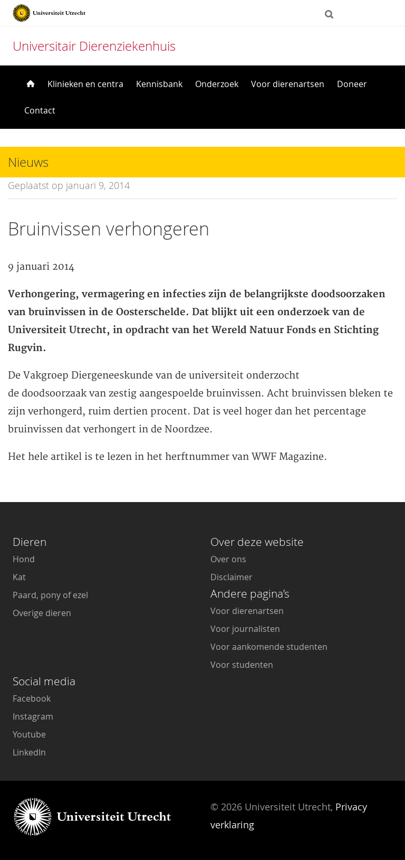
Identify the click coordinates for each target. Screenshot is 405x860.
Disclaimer (231, 577)
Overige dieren (42, 613)
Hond (24, 559)
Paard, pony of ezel (50, 595)
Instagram (33, 716)
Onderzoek (216, 84)
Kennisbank (159, 84)
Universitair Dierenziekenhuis (94, 45)
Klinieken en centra (85, 84)
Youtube (29, 734)
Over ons (228, 559)
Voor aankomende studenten (268, 647)
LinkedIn (29, 752)
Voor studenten (241, 664)
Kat (19, 577)
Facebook (32, 698)
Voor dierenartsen (287, 84)
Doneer (352, 84)
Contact (39, 110)
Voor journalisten (245, 629)
